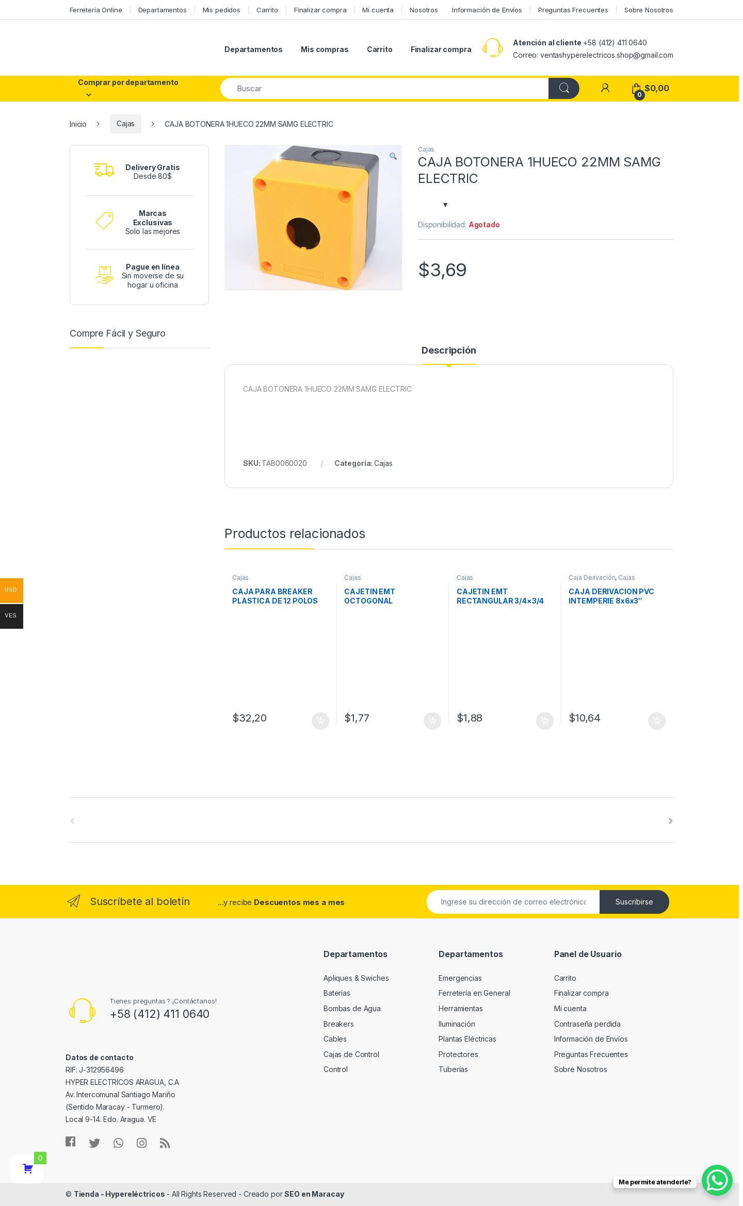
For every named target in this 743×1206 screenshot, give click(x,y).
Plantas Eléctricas (467, 1038)
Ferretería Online (96, 10)
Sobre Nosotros (648, 10)
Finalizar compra (320, 10)
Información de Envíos (487, 10)
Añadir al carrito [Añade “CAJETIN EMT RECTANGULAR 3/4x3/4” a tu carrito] (545, 721)
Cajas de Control (351, 1054)
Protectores (458, 1054)
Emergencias (460, 978)
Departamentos (162, 10)
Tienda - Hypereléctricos (119, 1194)
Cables (335, 1038)
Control (336, 1069)
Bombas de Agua (352, 1008)
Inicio (78, 123)
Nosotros (424, 10)
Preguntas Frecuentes (573, 10)
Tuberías (453, 1069)
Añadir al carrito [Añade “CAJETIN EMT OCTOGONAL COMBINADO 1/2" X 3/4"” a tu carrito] (432, 721)
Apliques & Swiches (356, 978)
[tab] (449, 355)
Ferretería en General (474, 993)
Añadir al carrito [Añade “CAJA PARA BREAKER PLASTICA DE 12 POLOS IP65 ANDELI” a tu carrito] (320, 721)
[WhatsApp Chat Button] (717, 1180)
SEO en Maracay (314, 1194)
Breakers (339, 1023)
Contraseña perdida (587, 1023)
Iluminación (457, 1023)
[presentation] (670, 821)
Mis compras (324, 49)
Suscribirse (634, 901)
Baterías (337, 993)
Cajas (126, 123)
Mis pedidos (221, 10)
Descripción (449, 351)
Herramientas (460, 1008)
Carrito (267, 10)
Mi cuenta (378, 10)
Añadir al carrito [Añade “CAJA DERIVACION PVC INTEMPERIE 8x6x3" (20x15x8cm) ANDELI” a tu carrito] (657, 721)
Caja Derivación (592, 577)
